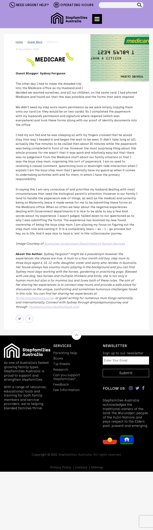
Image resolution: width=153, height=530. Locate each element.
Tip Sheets (61, 364)
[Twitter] (137, 388)
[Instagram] (131, 388)
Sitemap (97, 467)
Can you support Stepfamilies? (66, 377)
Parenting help (65, 353)
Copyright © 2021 (44, 454)
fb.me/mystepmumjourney (35, 298)
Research (60, 369)
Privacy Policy (60, 467)
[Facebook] (143, 388)
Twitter (19, 319)
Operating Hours (74, 5)
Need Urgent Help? (29, 5)
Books (58, 358)
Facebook (29, 319)
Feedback (61, 384)
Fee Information (66, 390)
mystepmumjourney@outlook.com (54, 307)
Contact (81, 467)
